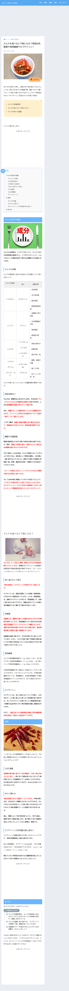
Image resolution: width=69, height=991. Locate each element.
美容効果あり (13, 181)
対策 (8, 198)
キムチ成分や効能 (12, 175)
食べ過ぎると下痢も (15, 187)
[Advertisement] (22, 20)
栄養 (50, 2)
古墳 (55, 2)
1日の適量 (12, 202)
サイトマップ (63, 2)
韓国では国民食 (14, 184)
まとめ (9, 210)
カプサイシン (13, 195)
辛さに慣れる (13, 204)
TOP (40, 2)
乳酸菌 (11, 190)
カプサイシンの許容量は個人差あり (20, 207)
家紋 (45, 2)
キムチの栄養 (13, 179)
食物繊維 (12, 192)
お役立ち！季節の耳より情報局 (17, 2)
